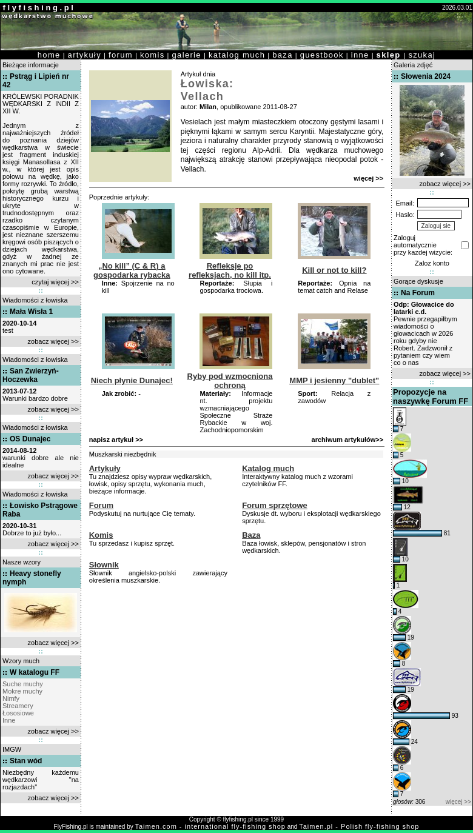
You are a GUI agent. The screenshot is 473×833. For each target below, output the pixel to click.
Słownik (104, 564)
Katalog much (268, 468)
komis (152, 54)
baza (282, 54)
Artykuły (105, 468)
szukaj (421, 54)
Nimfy (10, 698)
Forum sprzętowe (274, 505)
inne (360, 54)
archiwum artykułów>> (348, 439)
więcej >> (368, 178)
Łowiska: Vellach (207, 90)
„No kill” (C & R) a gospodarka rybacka (131, 270)
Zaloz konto (432, 263)
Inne (8, 720)
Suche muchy (22, 683)
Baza (251, 535)
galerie (186, 54)
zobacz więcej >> (53, 341)
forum (121, 54)
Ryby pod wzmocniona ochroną (230, 381)
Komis (101, 535)
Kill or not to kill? (334, 270)
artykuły (84, 54)
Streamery (17, 705)
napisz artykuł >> (116, 439)
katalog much (237, 54)
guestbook (322, 54)
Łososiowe (18, 713)
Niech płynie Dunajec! (132, 380)
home (49, 54)
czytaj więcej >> (55, 282)
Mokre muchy (22, 691)
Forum (101, 505)
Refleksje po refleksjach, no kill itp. (230, 270)
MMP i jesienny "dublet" (334, 380)
